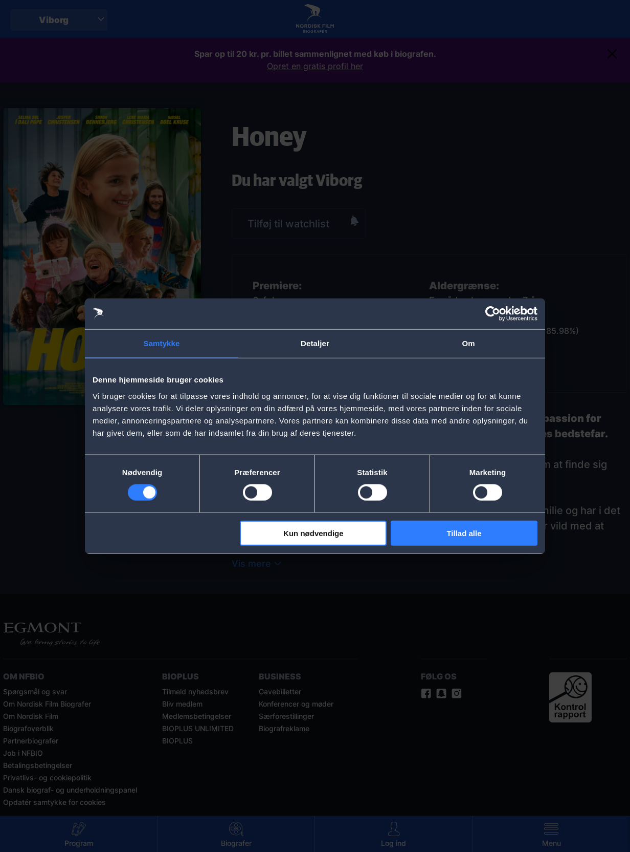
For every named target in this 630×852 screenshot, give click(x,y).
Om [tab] (468, 343)
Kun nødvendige (313, 532)
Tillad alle (463, 532)
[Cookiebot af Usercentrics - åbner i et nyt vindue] (492, 314)
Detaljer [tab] (315, 343)
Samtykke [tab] (162, 343)
